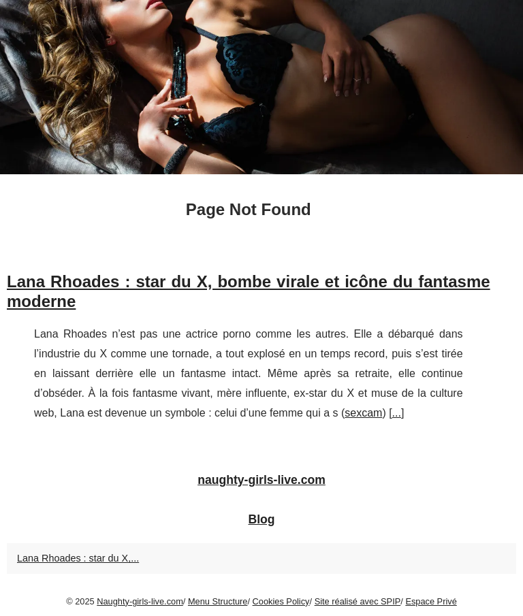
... (396, 413)
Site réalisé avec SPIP (358, 601)
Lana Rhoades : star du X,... (78, 558)
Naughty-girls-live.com (140, 601)
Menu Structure (218, 601)
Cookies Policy (281, 601)
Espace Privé (430, 601)
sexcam (363, 413)
